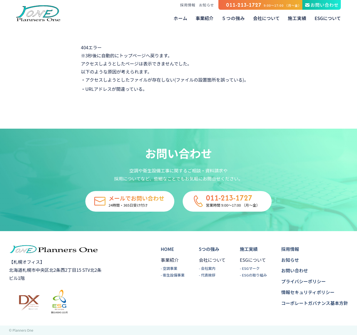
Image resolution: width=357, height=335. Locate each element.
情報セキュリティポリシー (307, 292)
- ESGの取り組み (253, 275)
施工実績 (249, 249)
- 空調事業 (169, 268)
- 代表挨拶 (207, 275)
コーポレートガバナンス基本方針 (314, 303)
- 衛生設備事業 (173, 275)
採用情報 (188, 5)
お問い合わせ (294, 270)
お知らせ (206, 5)
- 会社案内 (207, 268)
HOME (167, 249)
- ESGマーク (250, 268)
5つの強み (209, 249)
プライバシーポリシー (303, 281)
